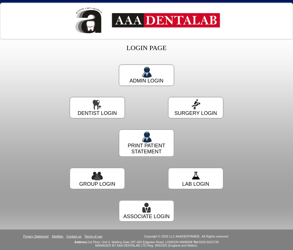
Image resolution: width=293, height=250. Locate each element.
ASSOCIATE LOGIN (146, 210)
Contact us (73, 236)
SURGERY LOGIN (195, 107)
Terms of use (93, 236)
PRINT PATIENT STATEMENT (146, 142)
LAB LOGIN (195, 178)
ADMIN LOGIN (146, 75)
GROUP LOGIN (97, 178)
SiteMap (57, 236)
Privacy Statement (36, 236)
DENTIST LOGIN (97, 107)
